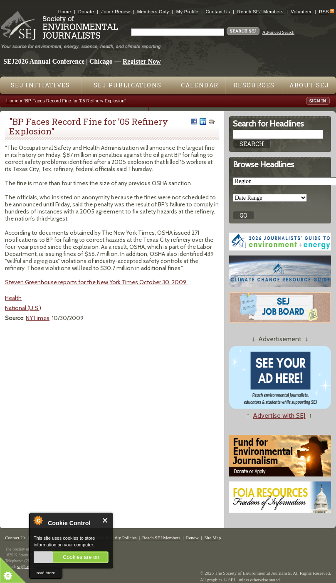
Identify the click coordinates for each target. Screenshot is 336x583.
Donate (86, 11)
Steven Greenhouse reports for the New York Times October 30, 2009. (96, 282)
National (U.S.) (23, 308)
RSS (324, 11)
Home (64, 11)
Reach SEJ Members (260, 11)
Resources (254, 85)
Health (13, 298)
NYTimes (37, 318)
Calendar (199, 85)
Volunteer (301, 11)
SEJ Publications (127, 85)
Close (105, 520)
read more (46, 572)
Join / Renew (115, 11)
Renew (192, 537)
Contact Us (217, 11)
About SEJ (309, 85)
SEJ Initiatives (40, 85)
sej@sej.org (27, 566)
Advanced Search (278, 32)
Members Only (153, 11)
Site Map (212, 537)
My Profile (187, 11)
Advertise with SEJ (279, 415)
